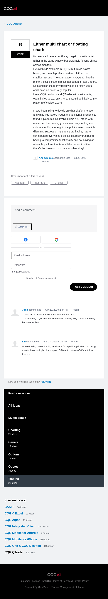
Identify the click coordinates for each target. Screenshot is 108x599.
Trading (13, 478)
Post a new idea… (20, 393)
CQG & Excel (14, 513)
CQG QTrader (14, 552)
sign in (46, 381)
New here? (41, 278)
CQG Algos (13, 519)
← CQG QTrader (13, 23)
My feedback (17, 417)
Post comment (83, 286)
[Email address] (41, 256)
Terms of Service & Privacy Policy (71, 581)
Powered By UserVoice (37, 587)
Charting (14, 430)
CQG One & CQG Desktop (23, 545)
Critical (61, 183)
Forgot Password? (21, 271)
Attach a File (24, 227)
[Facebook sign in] (25, 239)
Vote (20, 54)
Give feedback (15, 500)
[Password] (41, 265)
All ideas (14, 405)
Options (13, 454)
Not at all (22, 183)
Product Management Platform (67, 587)
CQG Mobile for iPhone (21, 539)
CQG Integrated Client (20, 526)
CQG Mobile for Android (22, 532)
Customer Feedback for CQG (35, 581)
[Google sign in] (56, 239)
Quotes (13, 466)
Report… (46, 161)
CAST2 (10, 507)
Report (75, 309)
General (13, 442)
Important (41, 183)
